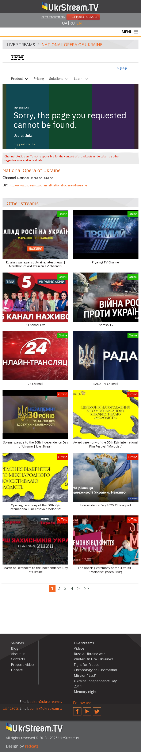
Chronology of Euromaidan (95, 670)
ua (64, 23)
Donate (17, 670)
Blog (14, 648)
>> (86, 588)
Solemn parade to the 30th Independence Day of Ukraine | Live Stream (35, 444)
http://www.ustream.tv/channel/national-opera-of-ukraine (48, 185)
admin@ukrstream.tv (46, 708)
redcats (32, 746)
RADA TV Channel (105, 384)
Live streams (21, 44)
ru (72, 23)
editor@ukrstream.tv (46, 701)
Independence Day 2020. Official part (105, 505)
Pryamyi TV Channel (105, 262)
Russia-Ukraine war (89, 653)
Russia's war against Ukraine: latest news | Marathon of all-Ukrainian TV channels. (35, 264)
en (79, 23)
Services (17, 643)
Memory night (85, 691)
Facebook (77, 709)
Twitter (97, 709)
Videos (79, 648)
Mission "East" (85, 675)
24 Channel (35, 384)
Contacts (18, 659)
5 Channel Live (35, 325)
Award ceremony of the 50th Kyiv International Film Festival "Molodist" (105, 444)
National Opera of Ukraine (72, 44)
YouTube (87, 709)
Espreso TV (106, 325)
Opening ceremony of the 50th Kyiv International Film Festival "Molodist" (35, 507)
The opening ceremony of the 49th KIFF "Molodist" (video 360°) (105, 570)
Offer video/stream (53, 17)
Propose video (22, 664)
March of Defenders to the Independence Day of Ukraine (35, 570)
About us (18, 653)
